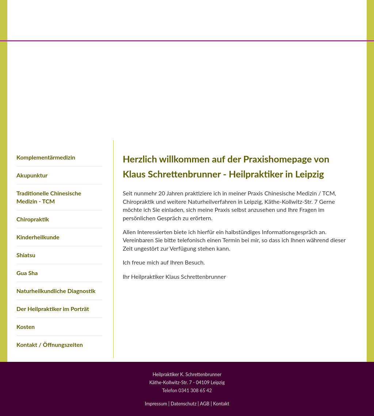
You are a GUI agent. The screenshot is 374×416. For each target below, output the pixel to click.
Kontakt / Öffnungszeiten (49, 344)
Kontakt (221, 403)
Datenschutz (183, 403)
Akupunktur (31, 175)
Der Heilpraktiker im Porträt (52, 308)
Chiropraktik (32, 219)
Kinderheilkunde (37, 236)
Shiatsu (25, 254)
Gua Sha (27, 272)
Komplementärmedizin (45, 157)
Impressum (156, 403)
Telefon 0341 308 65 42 (187, 390)
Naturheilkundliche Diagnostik (55, 290)
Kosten (25, 326)
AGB (204, 403)
